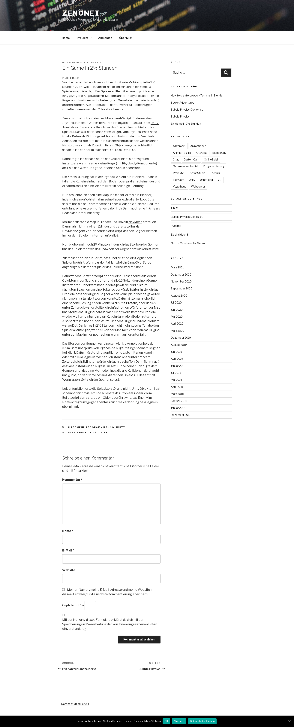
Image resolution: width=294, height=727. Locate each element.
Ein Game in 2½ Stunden (186, 123)
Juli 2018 (176, 372)
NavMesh (135, 222)
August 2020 (179, 295)
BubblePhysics (80, 432)
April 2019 (177, 358)
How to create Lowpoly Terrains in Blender (197, 95)
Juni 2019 (176, 351)
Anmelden (105, 37)
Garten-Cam (191, 159)
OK (166, 721)
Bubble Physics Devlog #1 (187, 109)
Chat (176, 159)
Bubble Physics (180, 116)
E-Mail (68, 550)
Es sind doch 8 (180, 234)
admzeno (93, 62)
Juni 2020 (177, 309)
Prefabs (131, 303)
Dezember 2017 (181, 414)
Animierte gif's (182, 152)
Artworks (201, 152)
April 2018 (177, 386)
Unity (119, 82)
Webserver (198, 186)
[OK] (289, 721)
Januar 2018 (178, 407)
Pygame (176, 225)
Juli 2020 (176, 302)
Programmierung (100, 427)
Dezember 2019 (181, 337)
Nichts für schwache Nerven (188, 243)
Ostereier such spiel (185, 166)
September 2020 (181, 288)
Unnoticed (206, 179)
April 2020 (177, 323)
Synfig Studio (197, 173)
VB (219, 179)
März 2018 (177, 393)
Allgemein (76, 427)
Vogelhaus (179, 186)
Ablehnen (179, 721)
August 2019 (179, 344)
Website (68, 570)
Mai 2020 (177, 316)
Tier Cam (178, 179)
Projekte (84, 37)
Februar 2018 (179, 400)
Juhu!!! (174, 207)
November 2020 (181, 281)
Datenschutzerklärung (75, 703)
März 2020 (177, 330)
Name (67, 531)
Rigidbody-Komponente (139, 163)
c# (95, 432)
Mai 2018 (176, 379)
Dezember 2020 (181, 274)
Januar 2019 (178, 365)
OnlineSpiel (211, 159)
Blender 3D (219, 152)
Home (66, 37)
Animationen (198, 146)
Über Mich (126, 37)
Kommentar (72, 479)
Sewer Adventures (182, 102)
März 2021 (177, 267)
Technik (215, 173)
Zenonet (81, 13)
